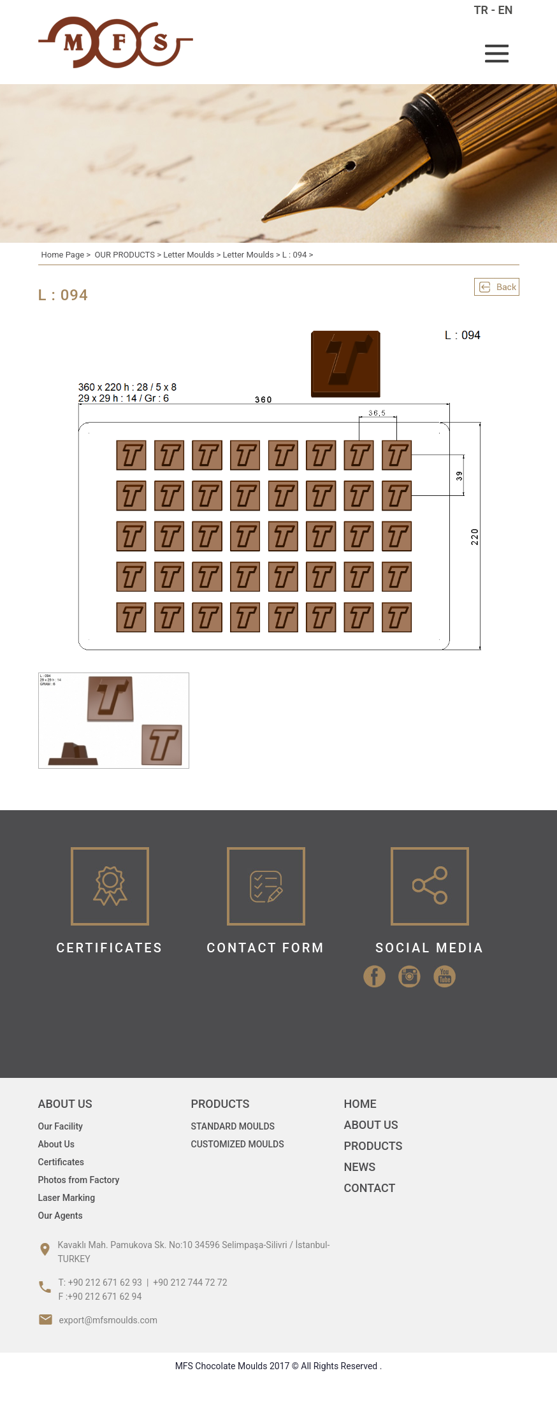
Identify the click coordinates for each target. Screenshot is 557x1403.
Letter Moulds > (192, 254)
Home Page (63, 254)
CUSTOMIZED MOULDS (237, 1144)
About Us (56, 1144)
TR (481, 10)
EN (505, 10)
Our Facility (60, 1126)
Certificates (61, 1162)
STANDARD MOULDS (233, 1126)
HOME (360, 1103)
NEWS (360, 1167)
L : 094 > (298, 254)
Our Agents (60, 1215)
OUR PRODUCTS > (129, 254)
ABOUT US (371, 1124)
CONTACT (370, 1188)
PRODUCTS (373, 1145)
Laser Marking (67, 1198)
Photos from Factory (79, 1180)
